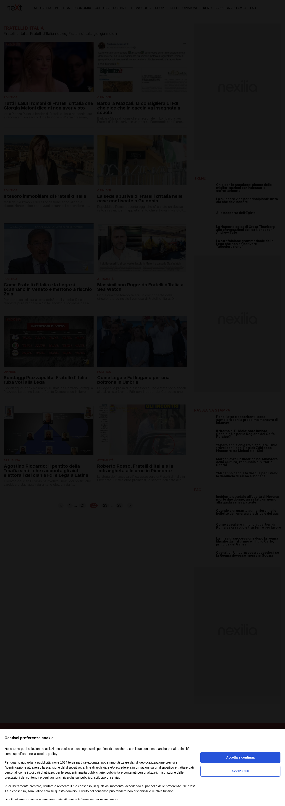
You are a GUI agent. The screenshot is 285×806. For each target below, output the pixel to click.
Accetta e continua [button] (240, 757)
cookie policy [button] (47, 754)
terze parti (75, 762)
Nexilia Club (240, 771)
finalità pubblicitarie (91, 772)
